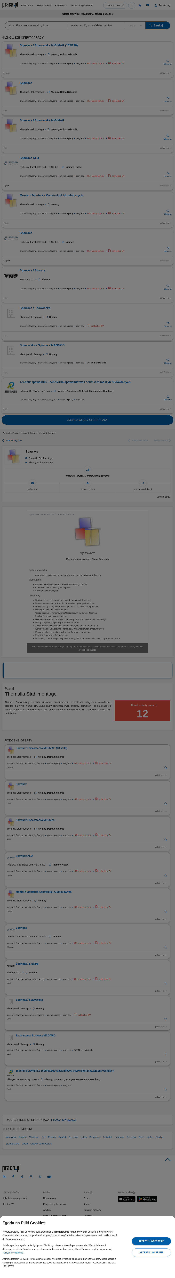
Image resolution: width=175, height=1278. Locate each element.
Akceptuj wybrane (151, 1252)
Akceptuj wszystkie (151, 1241)
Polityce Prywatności (12, 1252)
